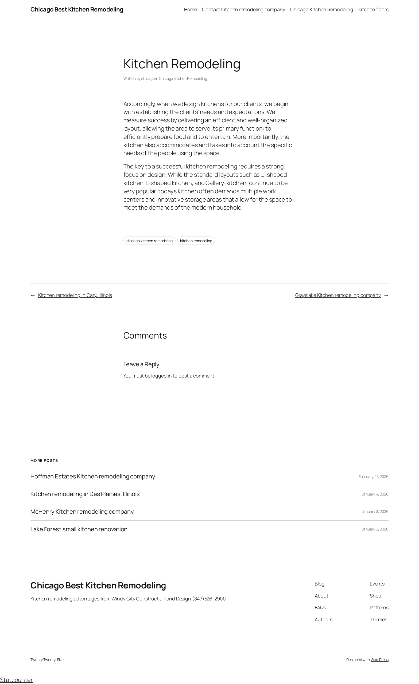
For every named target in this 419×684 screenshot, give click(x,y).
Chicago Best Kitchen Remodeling (76, 9)
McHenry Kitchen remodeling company (82, 511)
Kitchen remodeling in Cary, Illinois (75, 295)
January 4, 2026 (375, 494)
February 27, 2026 (374, 476)
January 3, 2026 (375, 511)
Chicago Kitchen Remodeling (183, 78)
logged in (161, 375)
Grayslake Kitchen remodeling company (338, 295)
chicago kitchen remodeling (149, 240)
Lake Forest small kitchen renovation (78, 529)
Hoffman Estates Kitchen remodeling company (92, 476)
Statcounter (16, 680)
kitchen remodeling (196, 240)
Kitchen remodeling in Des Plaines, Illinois (85, 494)
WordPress (380, 659)
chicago (147, 78)
